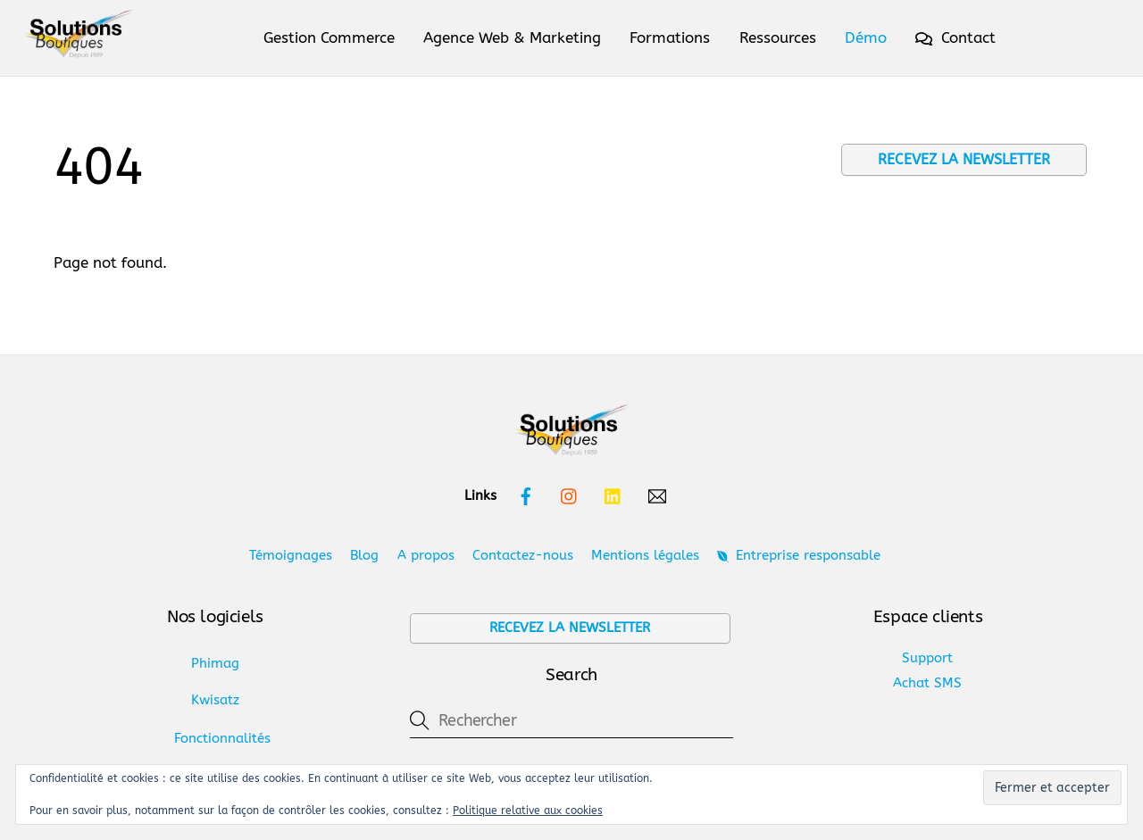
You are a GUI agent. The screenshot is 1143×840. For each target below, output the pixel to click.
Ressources (777, 37)
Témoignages (290, 555)
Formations (670, 37)
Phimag (215, 663)
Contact (955, 37)
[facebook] (526, 495)
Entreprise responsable (798, 555)
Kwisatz (215, 700)
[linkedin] (613, 495)
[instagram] (570, 495)
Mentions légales (645, 555)
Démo (866, 37)
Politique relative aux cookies (528, 810)
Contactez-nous (522, 555)
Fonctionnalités (222, 738)
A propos (426, 555)
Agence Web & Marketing (512, 37)
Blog (364, 555)
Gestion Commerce (329, 37)
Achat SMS (927, 683)
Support (927, 658)
